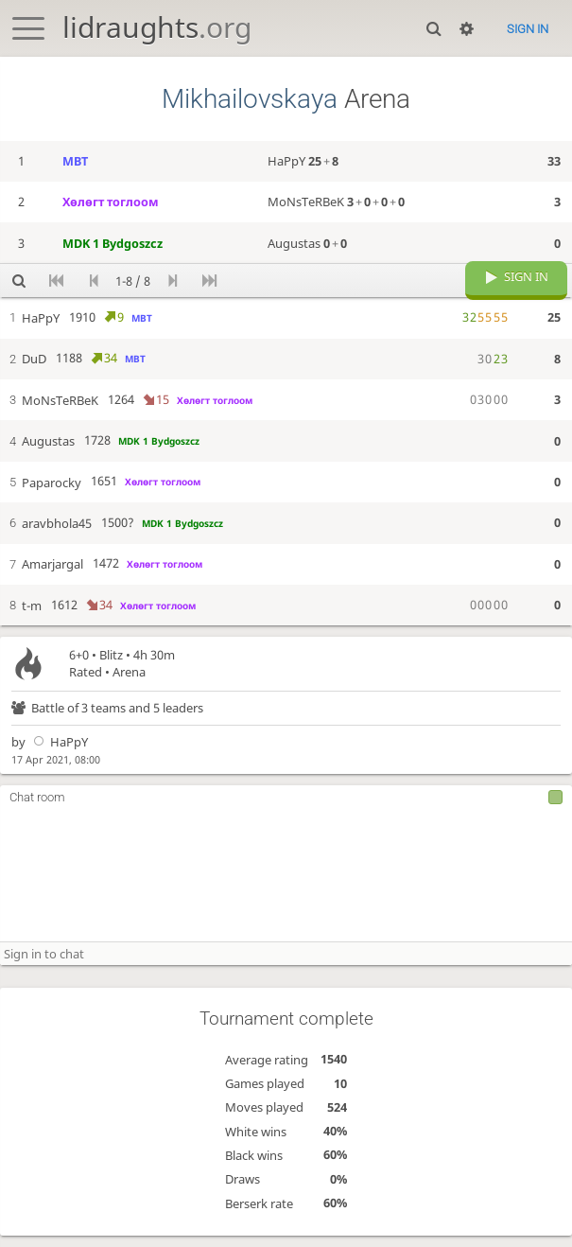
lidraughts (156, 27)
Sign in (527, 29)
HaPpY (58, 753)
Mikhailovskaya (250, 98)
